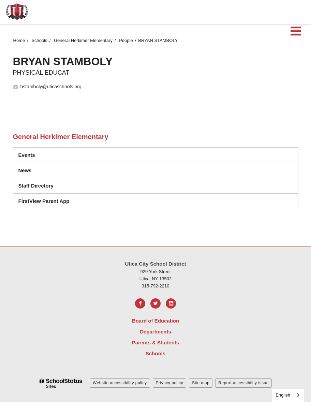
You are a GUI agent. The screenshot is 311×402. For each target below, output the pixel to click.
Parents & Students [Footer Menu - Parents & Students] (155, 342)
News (25, 170)
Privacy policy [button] (169, 383)
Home (19, 40)
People (126, 40)
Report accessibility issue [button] (243, 383)
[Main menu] (295, 31)
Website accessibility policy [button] (120, 383)
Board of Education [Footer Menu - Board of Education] (155, 321)
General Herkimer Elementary (83, 40)
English (283, 395)
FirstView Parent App (44, 201)
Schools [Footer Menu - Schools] (155, 353)
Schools (39, 40)
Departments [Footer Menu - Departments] (155, 331)
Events (26, 155)
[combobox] (288, 395)
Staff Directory (36, 186)
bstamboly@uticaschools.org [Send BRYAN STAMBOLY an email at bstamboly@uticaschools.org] (51, 86)
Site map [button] (200, 383)
